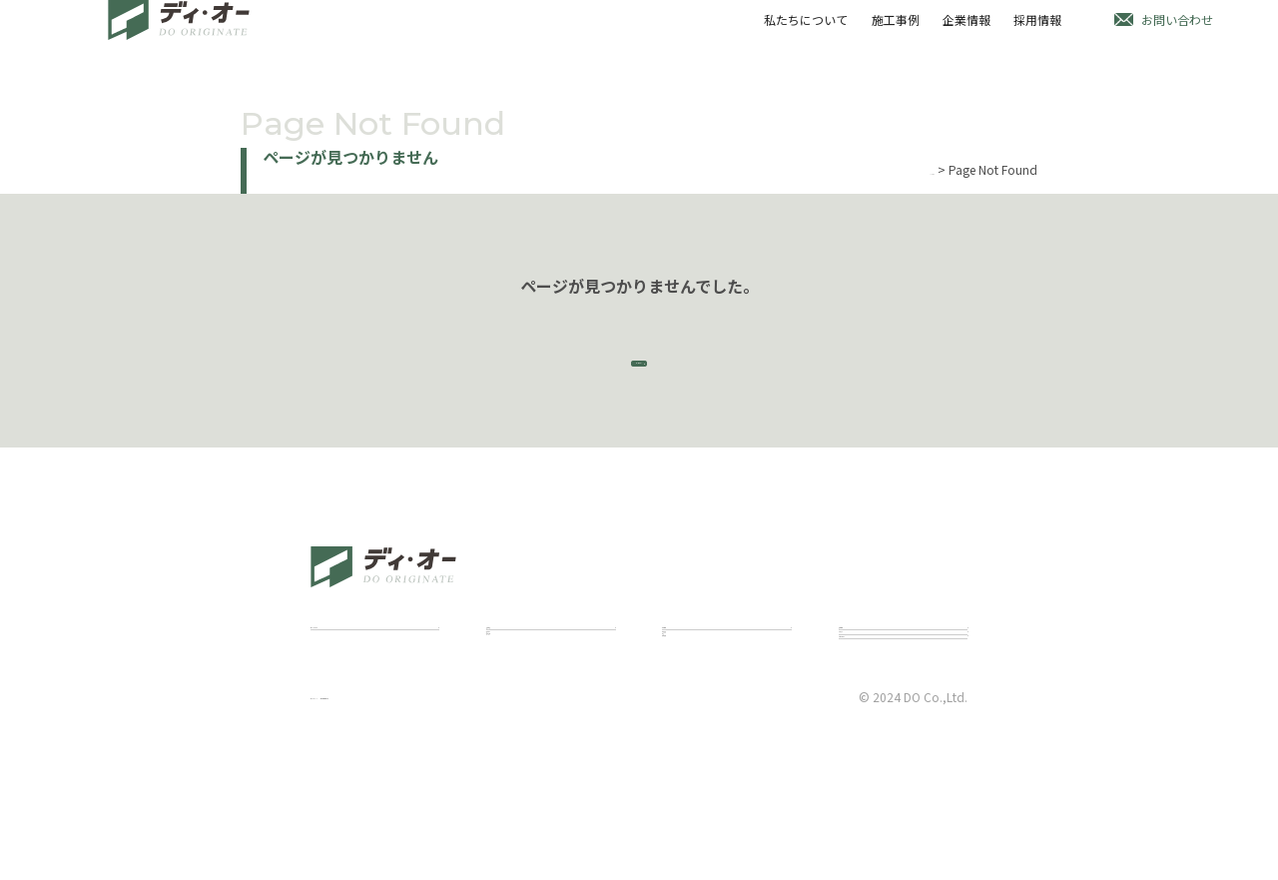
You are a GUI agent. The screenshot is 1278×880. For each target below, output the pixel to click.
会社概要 (686, 760)
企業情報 (964, 33)
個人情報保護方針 (470, 841)
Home (918, 169)
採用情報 (1036, 33)
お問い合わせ (1177, 33)
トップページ (639, 379)
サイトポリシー (352, 841)
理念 (674, 736)
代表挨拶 (686, 712)
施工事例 (893, 33)
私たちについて (802, 33)
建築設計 (510, 712)
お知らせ (863, 718)
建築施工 (510, 736)
